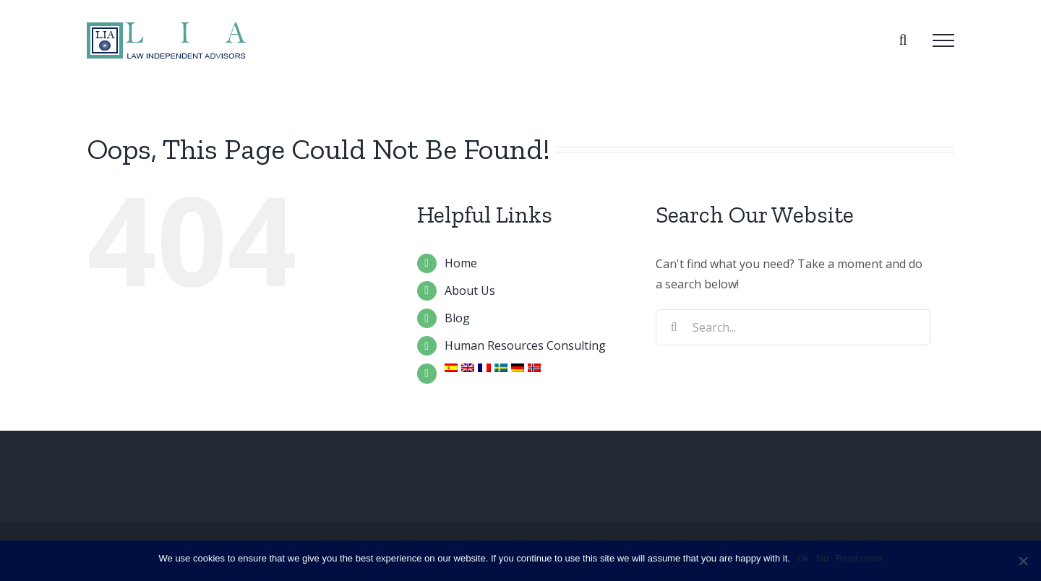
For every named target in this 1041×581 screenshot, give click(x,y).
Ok (803, 558)
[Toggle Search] (903, 40)
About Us (470, 290)
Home (461, 263)
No (823, 558)
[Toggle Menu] (943, 40)
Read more (859, 558)
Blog (457, 318)
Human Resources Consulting (525, 345)
